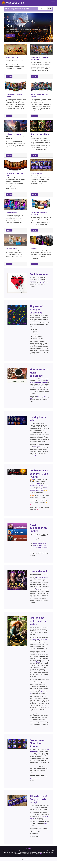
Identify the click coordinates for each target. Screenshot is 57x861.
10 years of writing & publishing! (36, 309)
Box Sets (34, 248)
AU (30, 779)
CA (47, 777)
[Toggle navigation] (53, 2)
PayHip (38, 662)
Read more (9, 76)
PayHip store (33, 281)
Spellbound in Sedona (13, 134)
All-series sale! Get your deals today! (38, 799)
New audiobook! (39, 571)
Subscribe (10, 35)
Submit (49, 8)
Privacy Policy (28, 848)
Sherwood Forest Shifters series (38, 485)
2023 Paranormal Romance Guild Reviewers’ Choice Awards (38, 488)
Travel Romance (11, 248)
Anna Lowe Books (13, 3)
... (35, 455)
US (41, 777)
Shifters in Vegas (11, 212)
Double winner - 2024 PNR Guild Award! (39, 473)
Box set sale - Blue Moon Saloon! (37, 743)
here (41, 853)
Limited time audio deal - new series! (39, 621)
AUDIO (45, 823)
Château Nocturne (12, 57)
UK (44, 777)
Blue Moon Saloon (37, 173)
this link (42, 283)
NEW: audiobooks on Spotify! (38, 528)
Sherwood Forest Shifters (40, 134)
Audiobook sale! (39, 274)
